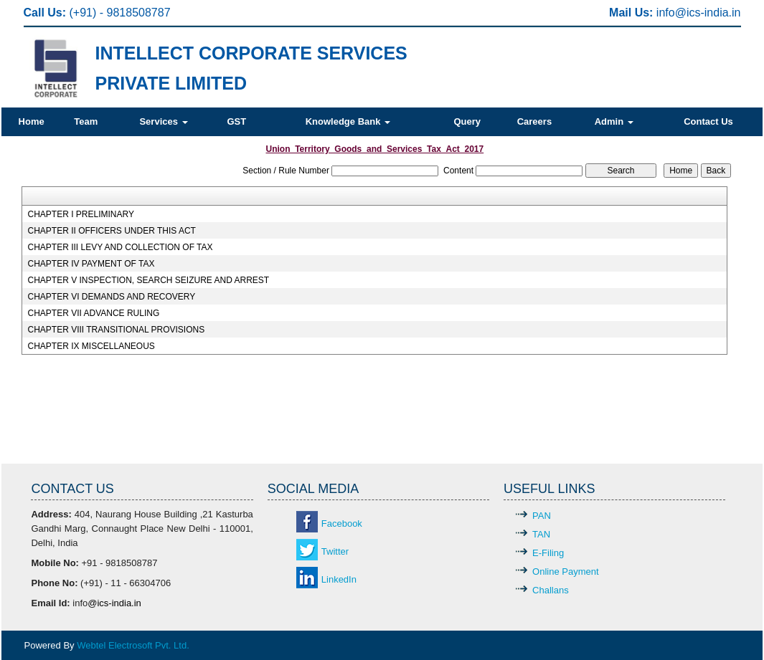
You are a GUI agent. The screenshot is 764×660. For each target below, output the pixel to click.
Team (86, 121)
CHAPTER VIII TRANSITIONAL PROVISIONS (115, 330)
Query (467, 121)
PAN (541, 515)
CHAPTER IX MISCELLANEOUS (90, 346)
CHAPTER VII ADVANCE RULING (93, 313)
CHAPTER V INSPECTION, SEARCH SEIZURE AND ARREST (148, 280)
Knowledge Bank (348, 121)
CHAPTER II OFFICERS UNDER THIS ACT (111, 231)
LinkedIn (339, 579)
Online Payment (565, 571)
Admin (614, 121)
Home (31, 121)
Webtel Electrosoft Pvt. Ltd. (133, 645)
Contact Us (708, 121)
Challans (550, 590)
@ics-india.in (708, 12)
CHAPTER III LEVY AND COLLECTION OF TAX (119, 247)
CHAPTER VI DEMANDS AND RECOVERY (111, 297)
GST (236, 121)
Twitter (335, 551)
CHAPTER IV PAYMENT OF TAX (90, 264)
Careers (534, 121)
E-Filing (548, 552)
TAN (541, 534)
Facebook (341, 523)
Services (163, 121)
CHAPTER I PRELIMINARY (80, 214)
